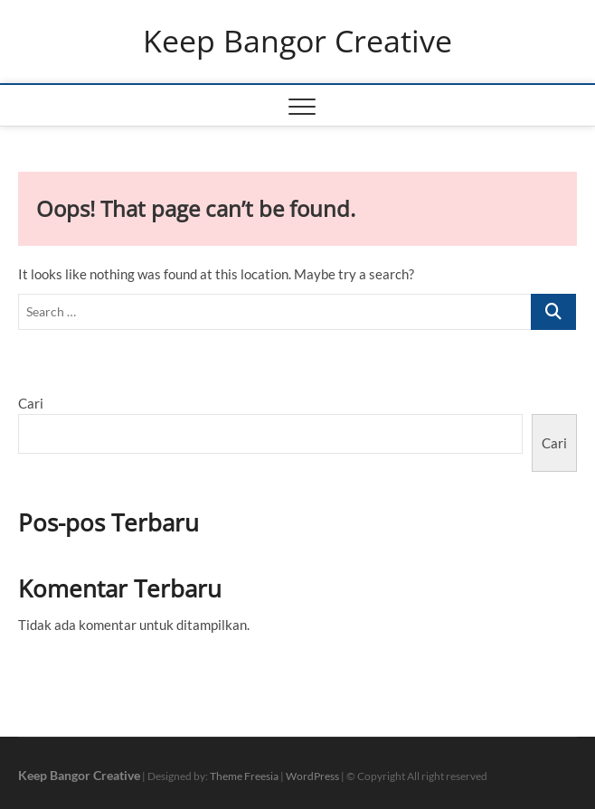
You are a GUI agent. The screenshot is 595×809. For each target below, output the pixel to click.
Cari (30, 403)
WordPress (312, 776)
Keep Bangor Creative (297, 42)
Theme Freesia (244, 776)
